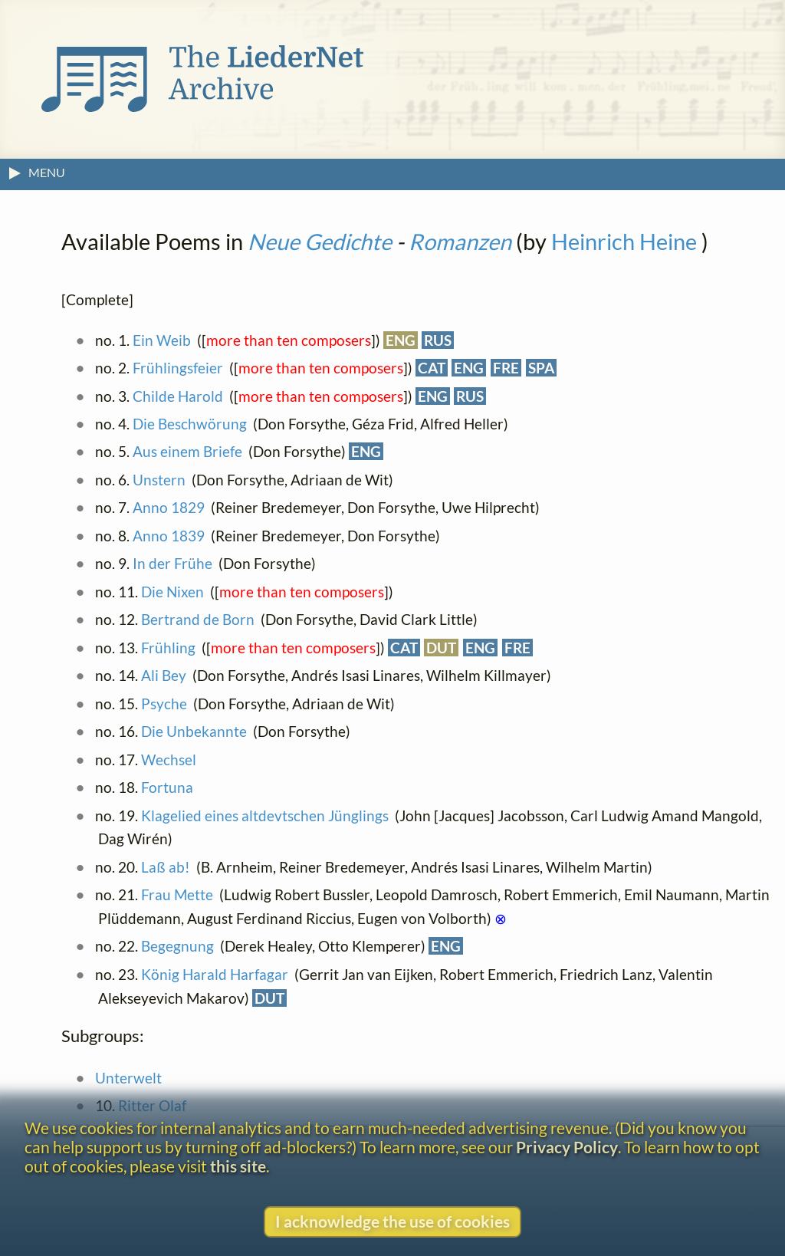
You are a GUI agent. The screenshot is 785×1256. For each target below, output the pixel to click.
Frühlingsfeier (178, 367)
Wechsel (168, 759)
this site (238, 1165)
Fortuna (167, 787)
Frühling (168, 647)
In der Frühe (172, 563)
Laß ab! (165, 867)
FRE (506, 367)
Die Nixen (172, 591)
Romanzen (460, 242)
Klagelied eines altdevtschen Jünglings (265, 815)
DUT (441, 647)
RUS (438, 340)
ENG (400, 340)
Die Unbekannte (194, 731)
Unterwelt (128, 1078)
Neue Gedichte (320, 242)
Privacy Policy (567, 1146)
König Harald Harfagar (214, 974)
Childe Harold (178, 396)
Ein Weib (162, 340)
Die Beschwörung (190, 423)
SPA (541, 367)
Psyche (164, 703)
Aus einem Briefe (187, 451)
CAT (431, 367)
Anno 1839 (169, 535)
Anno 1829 (169, 507)
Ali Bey (163, 675)
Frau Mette (177, 894)
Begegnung (177, 946)
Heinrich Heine (624, 242)
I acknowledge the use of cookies (392, 1221)
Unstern (159, 479)
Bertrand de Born (198, 619)
